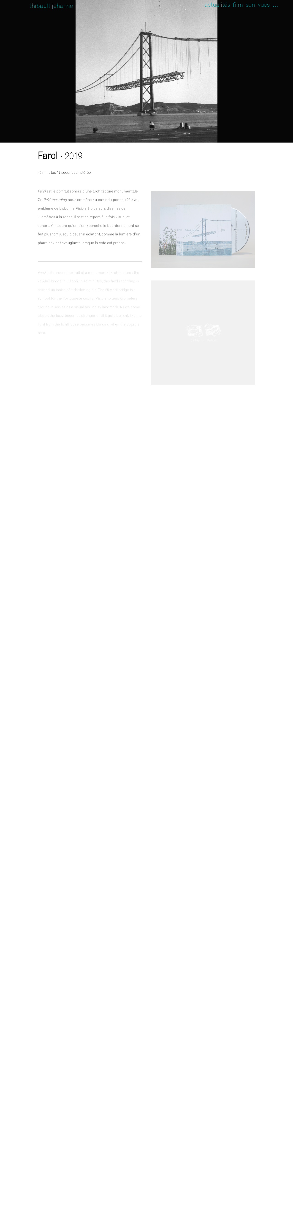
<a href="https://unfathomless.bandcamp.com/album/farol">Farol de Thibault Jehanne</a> (203, 165)
